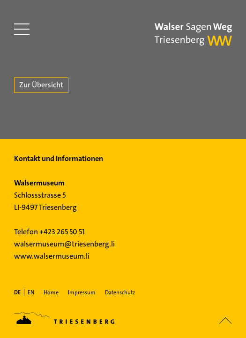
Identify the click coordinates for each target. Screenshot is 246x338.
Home (51, 292)
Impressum (82, 292)
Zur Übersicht (41, 85)
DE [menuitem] (17, 292)
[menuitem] (17, 292)
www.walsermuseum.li (51, 256)
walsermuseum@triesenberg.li (64, 244)
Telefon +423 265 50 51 (49, 232)
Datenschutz (120, 292)
